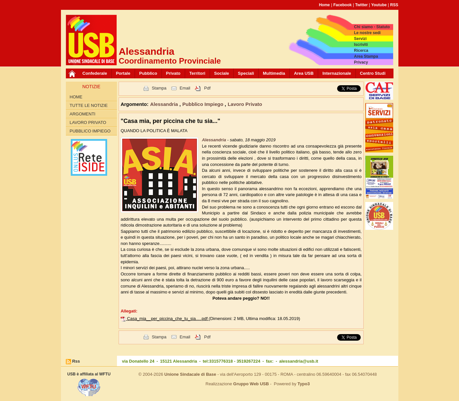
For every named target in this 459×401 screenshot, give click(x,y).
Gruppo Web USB (251, 383)
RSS (394, 5)
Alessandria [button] (164, 104)
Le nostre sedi (367, 32)
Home (324, 5)
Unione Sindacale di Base (190, 374)
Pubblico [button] (148, 73)
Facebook (342, 5)
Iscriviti (361, 44)
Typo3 (303, 383)
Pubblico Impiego (90, 131)
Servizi (360, 38)
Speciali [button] (246, 73)
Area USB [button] (304, 73)
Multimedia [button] (274, 73)
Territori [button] (197, 73)
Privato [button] (173, 73)
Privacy (361, 62)
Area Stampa (366, 56)
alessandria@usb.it (298, 361)
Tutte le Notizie (89, 105)
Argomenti (83, 113)
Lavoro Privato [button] (245, 104)
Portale (123, 73)
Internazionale (336, 73)
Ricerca (361, 50)
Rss (76, 361)
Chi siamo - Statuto (372, 27)
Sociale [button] (221, 73)
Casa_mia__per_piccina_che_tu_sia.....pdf (168, 318)
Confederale (95, 73)
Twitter (361, 5)
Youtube (379, 5)
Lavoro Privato (88, 122)
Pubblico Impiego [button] (203, 104)
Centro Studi (373, 73)
